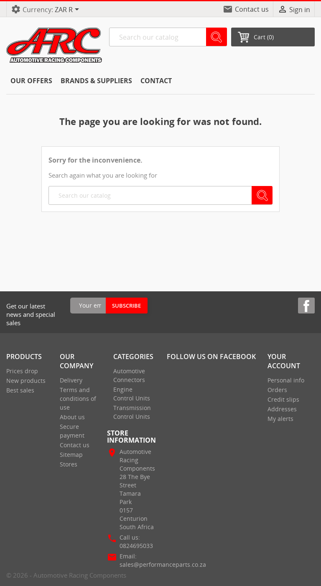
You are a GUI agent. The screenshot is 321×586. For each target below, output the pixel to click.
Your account (284, 361)
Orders (277, 390)
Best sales (20, 390)
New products (26, 381)
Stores (68, 464)
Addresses (282, 409)
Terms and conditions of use (78, 398)
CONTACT (156, 80)
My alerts (280, 419)
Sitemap (71, 455)
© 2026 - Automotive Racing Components (66, 575)
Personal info (286, 380)
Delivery (71, 380)
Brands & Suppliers (96, 80)
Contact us (252, 9)
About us (72, 417)
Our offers (31, 80)
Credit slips (283, 399)
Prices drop (22, 371)
